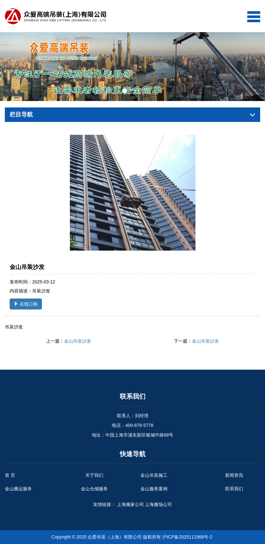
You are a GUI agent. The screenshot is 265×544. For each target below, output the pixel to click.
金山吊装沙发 (77, 341)
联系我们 (234, 488)
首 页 (10, 475)
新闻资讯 (234, 475)
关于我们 (94, 475)
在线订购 (26, 304)
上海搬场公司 (158, 504)
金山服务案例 (153, 488)
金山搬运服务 (18, 488)
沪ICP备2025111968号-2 (187, 536)
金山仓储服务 (94, 488)
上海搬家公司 (130, 504)
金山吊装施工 (153, 475)
